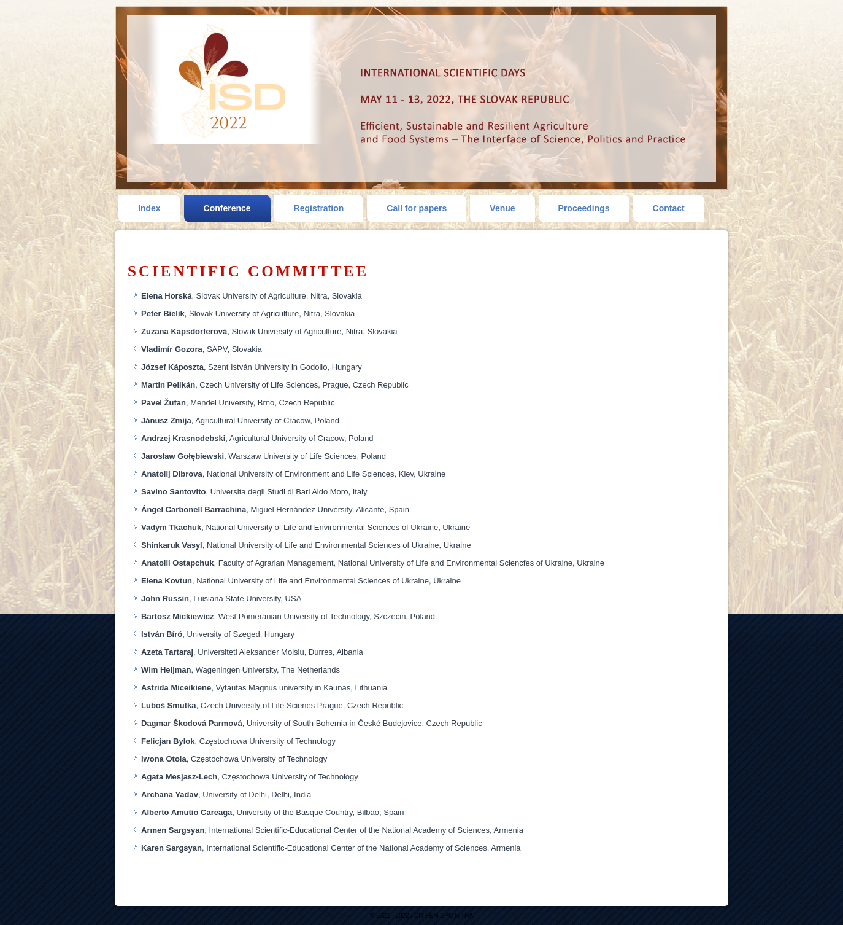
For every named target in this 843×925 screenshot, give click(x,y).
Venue (502, 208)
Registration (319, 208)
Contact (669, 208)
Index (149, 208)
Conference (227, 208)
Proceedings (584, 208)
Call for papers (417, 208)
